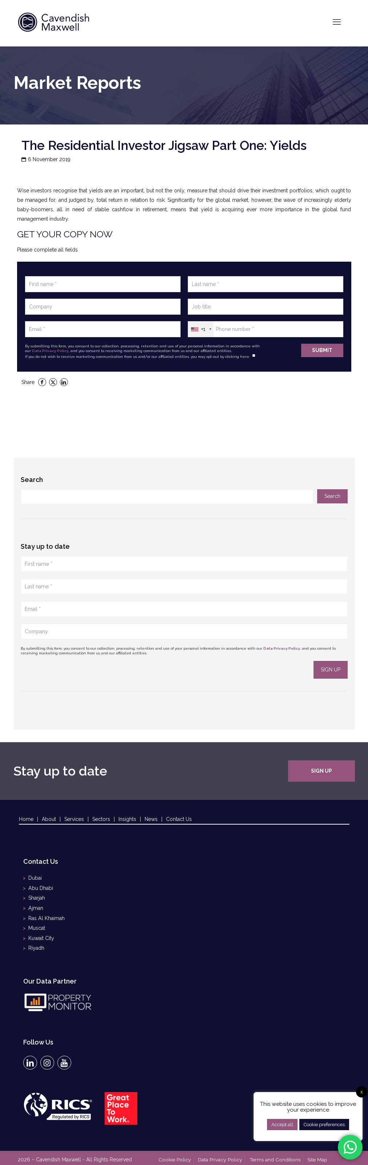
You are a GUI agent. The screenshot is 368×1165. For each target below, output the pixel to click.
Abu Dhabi (40, 887)
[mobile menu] (337, 22)
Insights (127, 819)
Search (32, 479)
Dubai (35, 878)
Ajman (35, 906)
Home (26, 819)
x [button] (361, 1092)
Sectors (101, 819)
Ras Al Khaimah (46, 916)
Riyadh (36, 944)
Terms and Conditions (276, 1155)
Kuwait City (41, 934)
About (49, 819)
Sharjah (36, 897)
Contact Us (179, 819)
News (151, 819)
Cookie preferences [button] (324, 1124)
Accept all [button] (282, 1124)
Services (74, 819)
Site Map (318, 1155)
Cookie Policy (177, 1155)
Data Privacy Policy (50, 351)
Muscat (36, 925)
